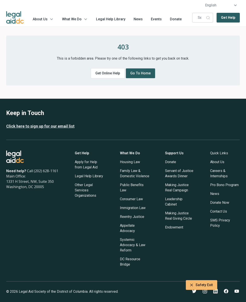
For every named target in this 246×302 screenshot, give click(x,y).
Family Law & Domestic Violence (134, 173)
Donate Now (219, 202)
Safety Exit (201, 285)
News (138, 19)
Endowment (174, 227)
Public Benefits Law (132, 187)
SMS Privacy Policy (220, 223)
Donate (176, 19)
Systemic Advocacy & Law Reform (132, 245)
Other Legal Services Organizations (85, 190)
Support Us (174, 153)
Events (156, 19)
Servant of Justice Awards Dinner (179, 173)
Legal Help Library (110, 19)
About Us (40, 19)
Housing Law (130, 162)
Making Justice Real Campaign (177, 187)
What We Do (72, 19)
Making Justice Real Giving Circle (178, 216)
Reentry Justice (132, 217)
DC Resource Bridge (130, 261)
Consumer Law (131, 199)
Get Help (228, 17)
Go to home (140, 73)
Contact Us (218, 211)
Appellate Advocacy (127, 228)
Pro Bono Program (224, 185)
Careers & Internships (219, 173)
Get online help (107, 73)
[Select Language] (221, 5)
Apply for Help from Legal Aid (86, 164)
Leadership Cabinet (174, 201)
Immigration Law (133, 208)
